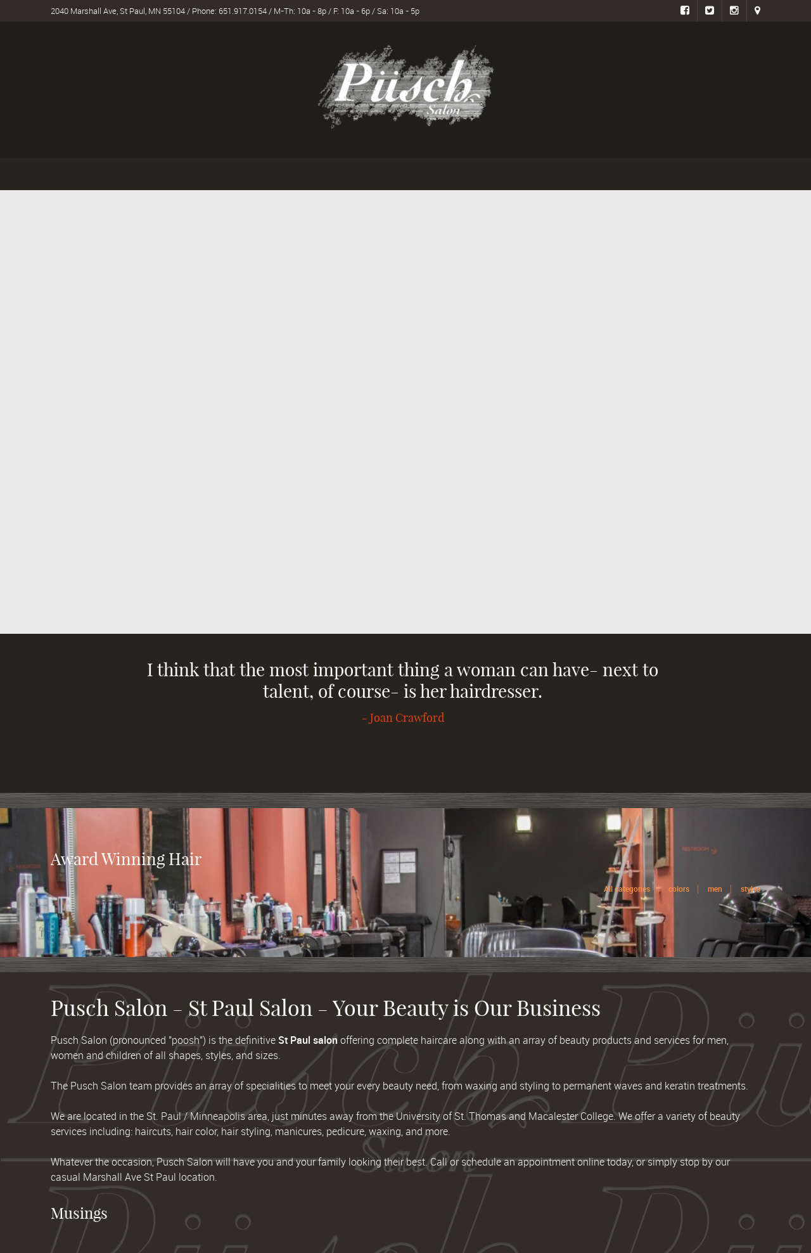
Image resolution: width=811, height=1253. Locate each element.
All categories (627, 889)
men (715, 889)
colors (678, 889)
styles (750, 889)
